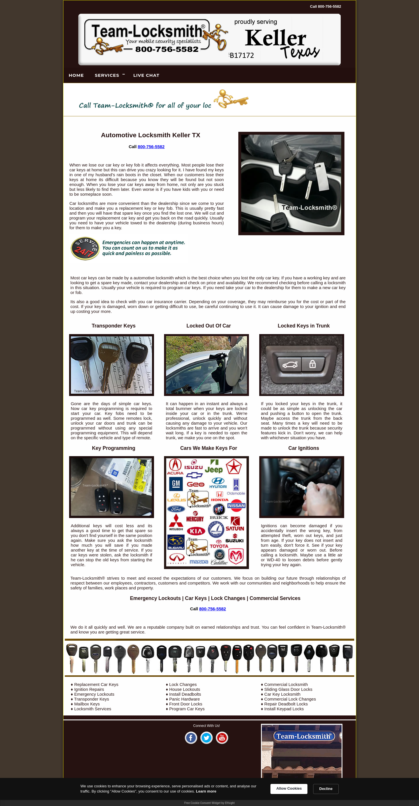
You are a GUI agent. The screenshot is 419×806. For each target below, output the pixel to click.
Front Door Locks (185, 703)
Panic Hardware (184, 699)
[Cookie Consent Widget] (209, 792)
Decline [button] (325, 789)
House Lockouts (184, 689)
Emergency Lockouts (155, 598)
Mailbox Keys (87, 703)
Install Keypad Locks (284, 708)
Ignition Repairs (89, 689)
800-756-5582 (151, 146)
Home (76, 75)
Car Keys (196, 598)
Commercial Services (275, 598)
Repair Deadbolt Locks (286, 703)
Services (107, 75)
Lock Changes (228, 598)
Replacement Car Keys (96, 684)
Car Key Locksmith (282, 694)
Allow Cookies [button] (289, 788)
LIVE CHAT (146, 75)
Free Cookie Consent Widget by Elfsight (209, 803)
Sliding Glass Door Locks (288, 689)
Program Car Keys (186, 708)
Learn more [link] (206, 791)
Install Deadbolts (185, 694)
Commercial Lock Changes (290, 699)
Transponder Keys (91, 699)
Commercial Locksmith (286, 684)
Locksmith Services (92, 708)
